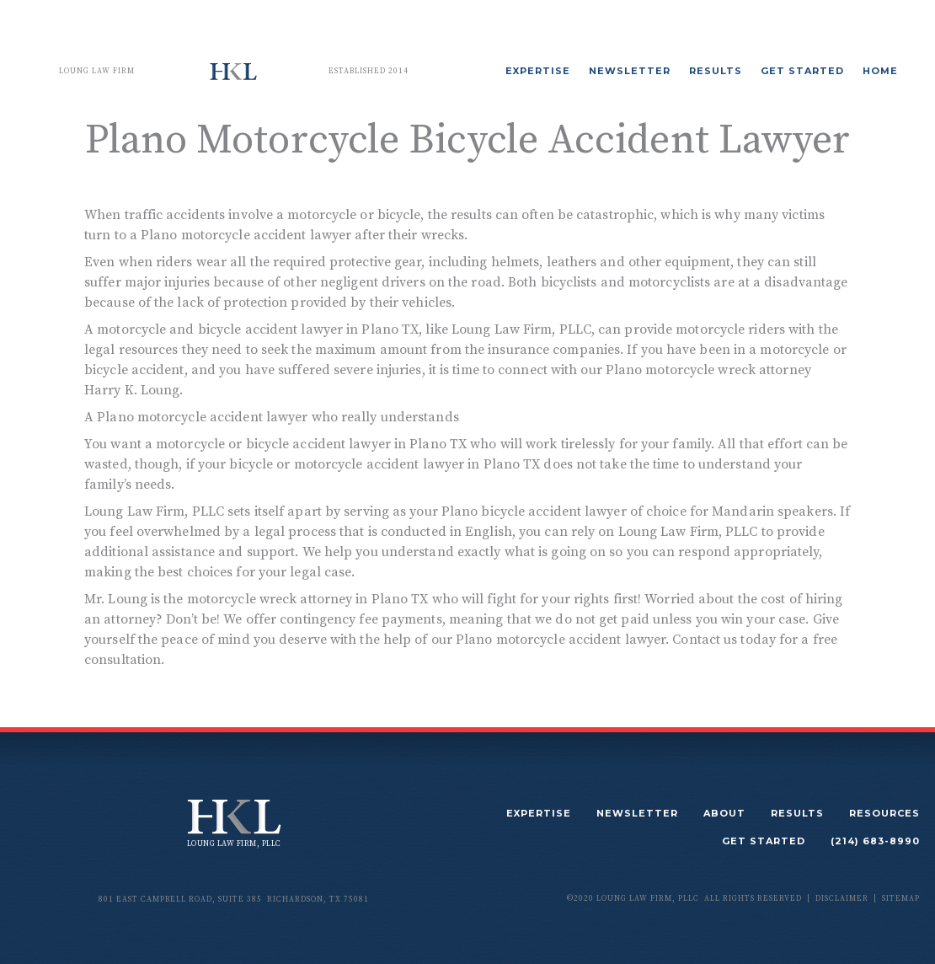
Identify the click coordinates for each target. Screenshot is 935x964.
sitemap (901, 898)
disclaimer (841, 898)
